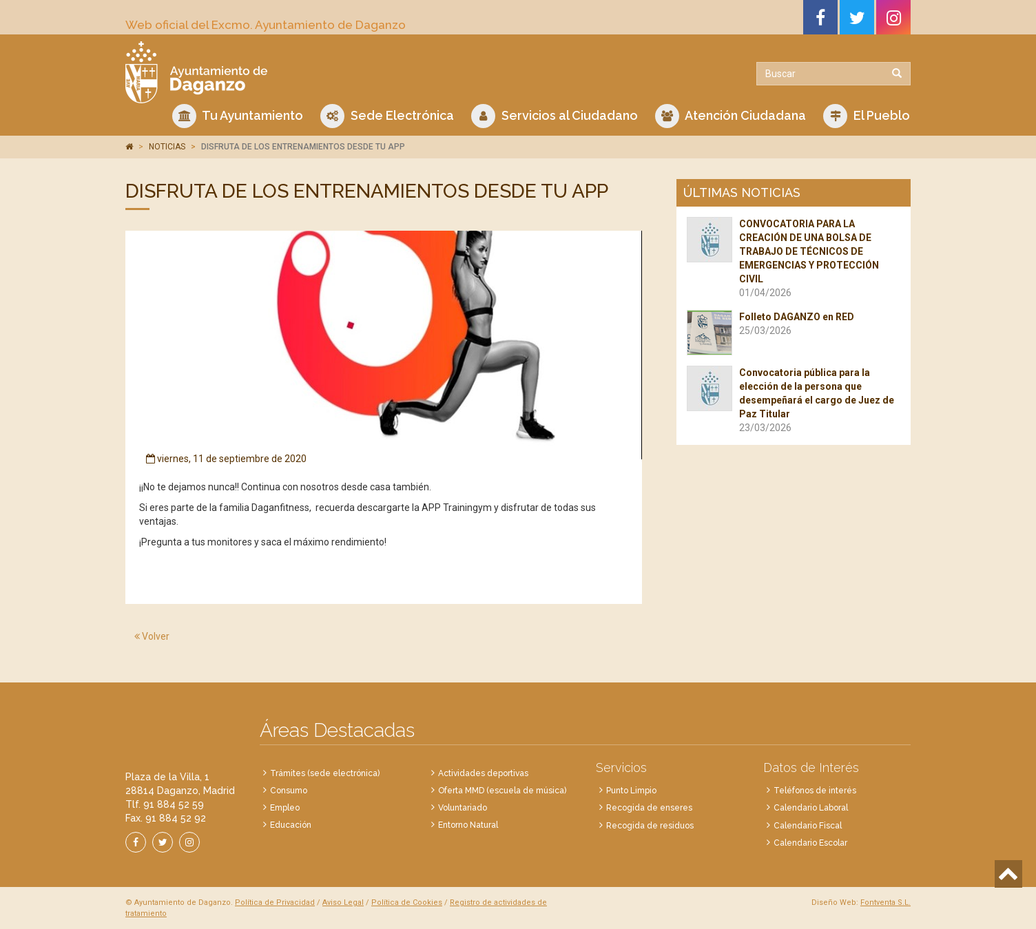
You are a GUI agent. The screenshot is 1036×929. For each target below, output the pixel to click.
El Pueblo (866, 116)
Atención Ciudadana (730, 116)
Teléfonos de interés (815, 790)
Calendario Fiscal (808, 826)
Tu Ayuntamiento (237, 116)
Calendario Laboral (811, 808)
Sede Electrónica (387, 116)
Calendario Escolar (810, 843)
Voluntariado (462, 808)
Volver (151, 636)
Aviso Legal (343, 902)
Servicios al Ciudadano (554, 116)
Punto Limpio (631, 790)
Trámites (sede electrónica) (325, 773)
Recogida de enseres (649, 808)
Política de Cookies (406, 902)
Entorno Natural (468, 825)
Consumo (288, 790)
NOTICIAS (167, 147)
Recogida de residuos (650, 826)
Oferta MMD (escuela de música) (502, 790)
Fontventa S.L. (885, 902)
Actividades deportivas (483, 773)
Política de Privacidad (275, 902)
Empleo (285, 808)
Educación (290, 825)
